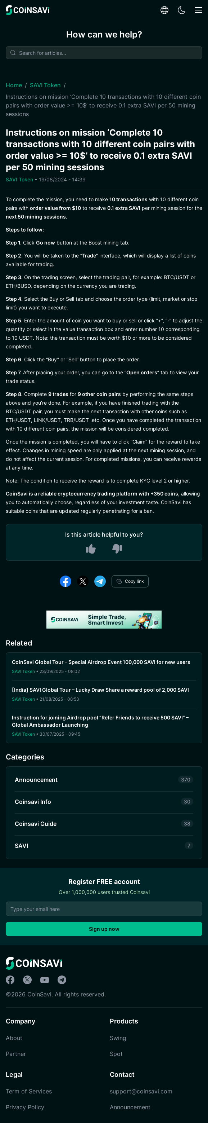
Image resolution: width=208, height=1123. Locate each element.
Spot (116, 1053)
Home (14, 85)
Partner (16, 1053)
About (14, 1037)
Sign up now (104, 929)
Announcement (130, 1107)
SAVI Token (45, 85)
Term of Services (29, 1091)
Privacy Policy (25, 1107)
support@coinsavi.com (141, 1091)
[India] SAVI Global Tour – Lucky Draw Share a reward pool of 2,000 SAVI (101, 690)
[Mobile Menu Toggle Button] (198, 10)
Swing (118, 1037)
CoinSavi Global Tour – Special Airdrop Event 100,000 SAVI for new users (101, 662)
